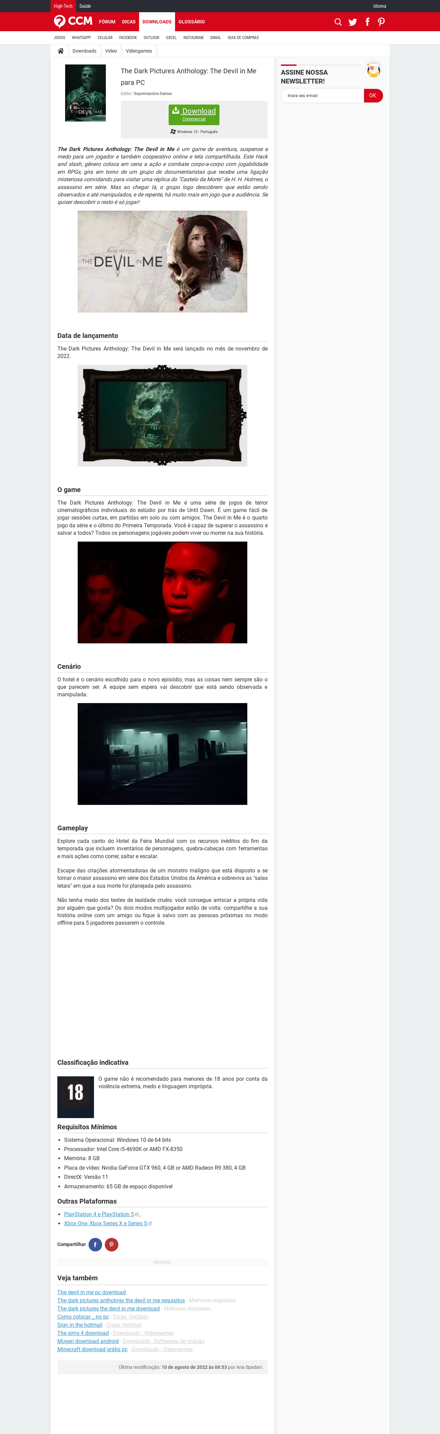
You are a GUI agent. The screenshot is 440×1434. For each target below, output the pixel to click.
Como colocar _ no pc (83, 1317)
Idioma (380, 6)
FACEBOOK (128, 37)
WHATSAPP (81, 37)
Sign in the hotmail (79, 1325)
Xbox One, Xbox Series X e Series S (105, 1223)
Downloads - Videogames (143, 1333)
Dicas (129, 21)
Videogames (139, 51)
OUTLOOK (151, 37)
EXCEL (171, 37)
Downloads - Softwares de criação (164, 1341)
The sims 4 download (83, 1333)
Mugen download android (88, 1341)
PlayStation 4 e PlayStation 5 (99, 1214)
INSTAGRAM (194, 37)
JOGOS (59, 37)
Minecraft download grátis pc (92, 1349)
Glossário (191, 21)
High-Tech (63, 6)
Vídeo (111, 51)
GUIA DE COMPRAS (243, 37)
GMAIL (215, 37)
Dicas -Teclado (130, 1317)
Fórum (107, 21)
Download (194, 114)
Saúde (85, 6)
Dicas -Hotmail (124, 1325)
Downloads (157, 21)
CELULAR (105, 37)
